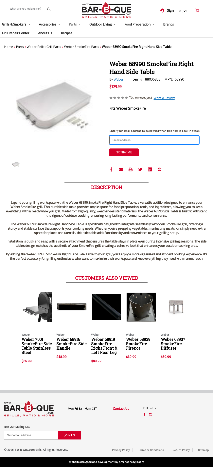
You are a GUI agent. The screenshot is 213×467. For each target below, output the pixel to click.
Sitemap (203, 450)
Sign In (168, 10)
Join (185, 10)
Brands (168, 24)
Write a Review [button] (164, 98)
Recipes (66, 33)
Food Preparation (139, 24)
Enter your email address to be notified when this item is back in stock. (154, 131)
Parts (74, 24)
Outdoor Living (102, 24)
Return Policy (181, 450)
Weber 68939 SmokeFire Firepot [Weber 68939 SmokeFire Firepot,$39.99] (138, 343)
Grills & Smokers (16, 24)
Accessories (49, 24)
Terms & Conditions (151, 450)
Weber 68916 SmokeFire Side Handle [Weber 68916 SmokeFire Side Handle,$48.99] (71, 343)
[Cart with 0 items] (199, 10)
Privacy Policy (121, 450)
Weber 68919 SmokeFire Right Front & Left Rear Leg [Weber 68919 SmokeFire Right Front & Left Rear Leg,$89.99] (104, 346)
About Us (45, 33)
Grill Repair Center (15, 33)
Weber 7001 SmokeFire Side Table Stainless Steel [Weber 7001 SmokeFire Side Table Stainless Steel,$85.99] (37, 346)
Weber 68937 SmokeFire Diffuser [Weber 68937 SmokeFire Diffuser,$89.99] (173, 343)
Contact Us (121, 408)
